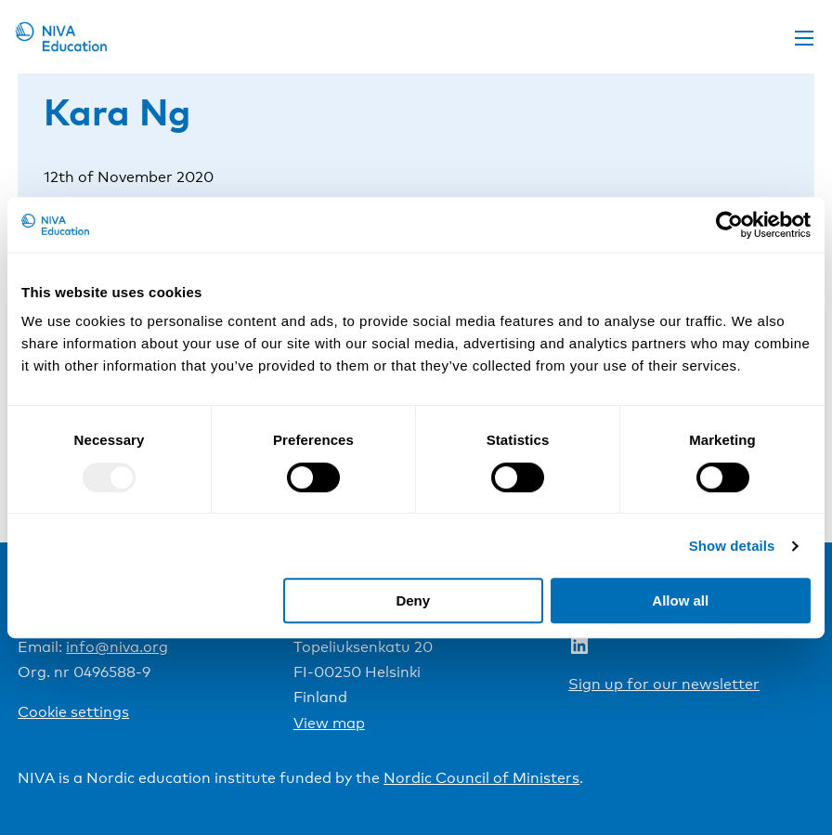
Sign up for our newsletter (664, 684)
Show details (732, 546)
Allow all (680, 600)
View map (329, 723)
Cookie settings (73, 712)
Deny (413, 600)
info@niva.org (117, 647)
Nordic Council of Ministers (481, 778)
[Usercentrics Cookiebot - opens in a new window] (729, 225)
